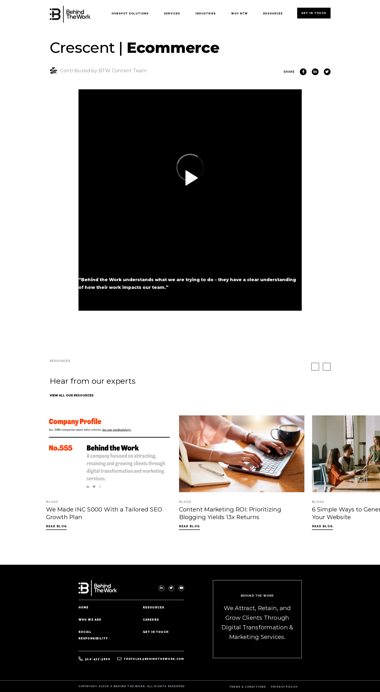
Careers (151, 619)
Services (172, 13)
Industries (205, 13)
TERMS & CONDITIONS (247, 686)
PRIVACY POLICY (284, 686)
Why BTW (239, 13)
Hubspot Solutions (130, 13)
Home (83, 607)
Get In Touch (313, 13)
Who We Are (90, 619)
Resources (273, 13)
